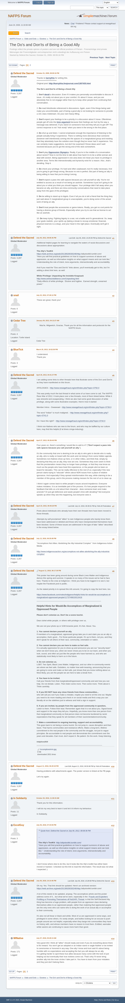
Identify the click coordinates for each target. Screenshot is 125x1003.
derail (47, 94)
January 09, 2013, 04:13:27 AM (47, 320)
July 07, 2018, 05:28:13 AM (46, 938)
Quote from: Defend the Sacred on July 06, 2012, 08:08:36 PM (66, 831)
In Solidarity (20, 798)
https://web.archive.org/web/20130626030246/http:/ (59, 254)
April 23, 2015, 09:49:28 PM (46, 506)
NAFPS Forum (19, 16)
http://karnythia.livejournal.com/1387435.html (70, 83)
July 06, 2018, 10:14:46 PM (46, 881)
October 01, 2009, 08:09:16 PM (47, 73)
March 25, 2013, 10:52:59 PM (47, 349)
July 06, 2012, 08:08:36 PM (46, 238)
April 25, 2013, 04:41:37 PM (46, 375)
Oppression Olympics (59, 152)
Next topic (110, 57)
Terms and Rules (105, 1000)
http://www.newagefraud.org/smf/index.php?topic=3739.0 (86, 407)
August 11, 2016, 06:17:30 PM (50, 570)
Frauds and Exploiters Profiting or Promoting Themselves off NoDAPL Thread (72, 898)
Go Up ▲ (115, 1000)
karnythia (50, 78)
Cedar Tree (19, 320)
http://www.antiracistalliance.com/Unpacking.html (58, 278)
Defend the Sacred (23, 73)
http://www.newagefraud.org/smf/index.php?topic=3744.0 (80, 421)
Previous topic (97, 57)
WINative (18, 938)
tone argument (63, 122)
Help (95, 1000)
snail (16, 295)
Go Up (11, 971)
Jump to (78, 983)
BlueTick (18, 349)
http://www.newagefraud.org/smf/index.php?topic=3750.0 (74, 388)
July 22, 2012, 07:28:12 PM (46, 295)
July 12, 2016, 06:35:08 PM (46, 538)
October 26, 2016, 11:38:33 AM (47, 798)
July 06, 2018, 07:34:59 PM (46, 825)
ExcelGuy (18, 825)
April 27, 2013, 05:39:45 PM (46, 440)
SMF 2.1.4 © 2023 (12, 1000)
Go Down (13, 65)
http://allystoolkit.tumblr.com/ (68, 842)
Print (113, 65)
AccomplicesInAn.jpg (46, 749)
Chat (72, 24)
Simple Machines (26, 1000)
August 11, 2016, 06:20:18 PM (47, 766)
